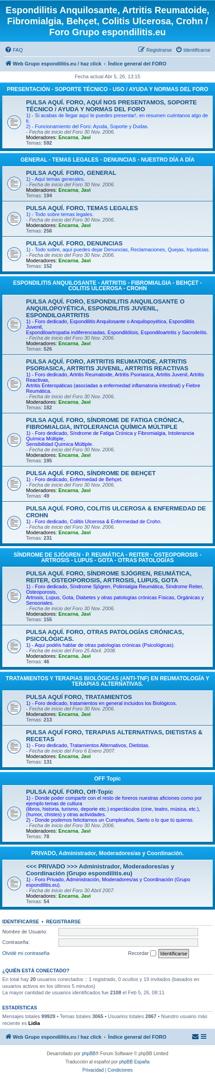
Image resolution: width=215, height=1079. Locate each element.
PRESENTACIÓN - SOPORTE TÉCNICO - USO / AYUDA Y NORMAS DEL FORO (107, 89)
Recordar (142, 953)
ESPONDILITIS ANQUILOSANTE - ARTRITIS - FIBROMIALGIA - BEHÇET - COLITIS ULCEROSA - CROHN (107, 286)
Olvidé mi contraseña (25, 953)
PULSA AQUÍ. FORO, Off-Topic (69, 791)
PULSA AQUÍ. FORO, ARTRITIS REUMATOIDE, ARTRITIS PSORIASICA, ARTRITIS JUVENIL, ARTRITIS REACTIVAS (107, 365)
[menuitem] (14, 49)
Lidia (34, 1023)
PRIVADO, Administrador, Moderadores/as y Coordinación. (107, 853)
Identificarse (20, 921)
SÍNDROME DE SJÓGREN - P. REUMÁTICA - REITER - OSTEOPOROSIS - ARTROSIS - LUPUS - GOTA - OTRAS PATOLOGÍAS (107, 558)
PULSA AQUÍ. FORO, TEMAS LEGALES (82, 208)
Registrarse (63, 921)
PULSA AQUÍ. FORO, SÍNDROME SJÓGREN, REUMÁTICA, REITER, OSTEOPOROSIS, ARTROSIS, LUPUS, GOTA (108, 577)
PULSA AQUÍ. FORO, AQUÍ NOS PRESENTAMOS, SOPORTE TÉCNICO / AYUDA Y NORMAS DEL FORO (111, 106)
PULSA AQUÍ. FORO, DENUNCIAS (74, 243)
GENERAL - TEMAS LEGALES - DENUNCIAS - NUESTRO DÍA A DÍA (107, 160)
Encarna (68, 137)
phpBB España (134, 1061)
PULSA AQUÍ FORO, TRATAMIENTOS (79, 697)
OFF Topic (107, 778)
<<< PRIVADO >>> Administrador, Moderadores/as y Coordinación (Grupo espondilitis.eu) (100, 870)
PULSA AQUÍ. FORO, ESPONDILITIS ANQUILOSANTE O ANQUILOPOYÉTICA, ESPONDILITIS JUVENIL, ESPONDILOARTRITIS (105, 308)
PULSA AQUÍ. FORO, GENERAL (71, 172)
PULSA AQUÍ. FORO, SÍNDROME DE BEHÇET (91, 473)
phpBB (88, 1053)
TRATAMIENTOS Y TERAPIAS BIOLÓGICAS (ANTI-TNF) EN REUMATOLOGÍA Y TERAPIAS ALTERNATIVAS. (108, 681)
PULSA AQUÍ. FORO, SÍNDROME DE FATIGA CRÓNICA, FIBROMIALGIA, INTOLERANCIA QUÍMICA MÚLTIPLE (105, 423)
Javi (85, 137)
